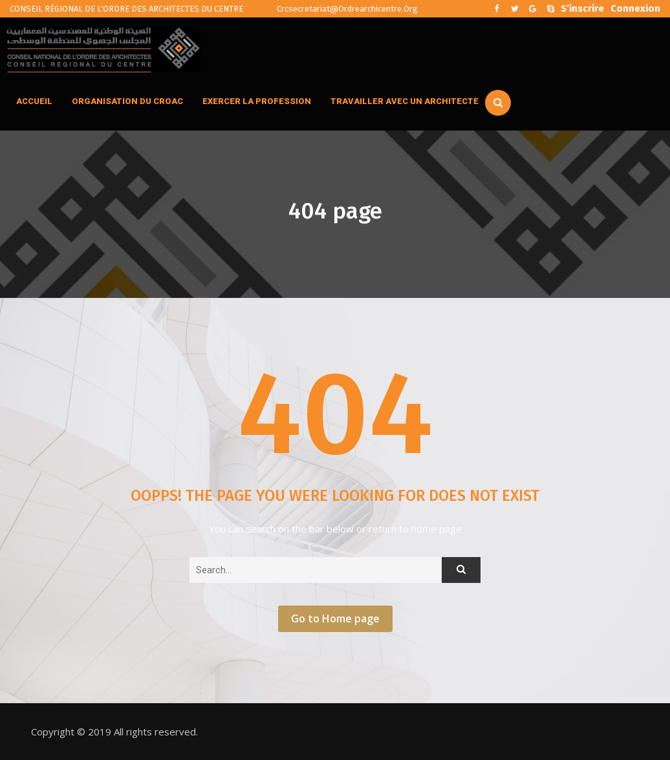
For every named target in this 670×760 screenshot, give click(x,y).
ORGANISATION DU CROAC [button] (127, 101)
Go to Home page (335, 618)
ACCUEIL (34, 101)
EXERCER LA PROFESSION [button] (256, 101)
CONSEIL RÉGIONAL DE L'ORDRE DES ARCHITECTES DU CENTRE (126, 9)
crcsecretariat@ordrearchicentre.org (338, 9)
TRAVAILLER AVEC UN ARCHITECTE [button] (404, 101)
